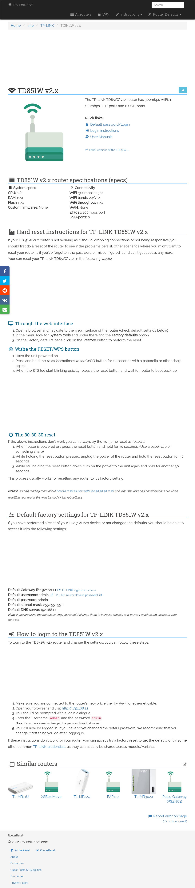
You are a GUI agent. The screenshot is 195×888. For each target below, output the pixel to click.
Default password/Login (107, 124)
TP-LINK (47, 25)
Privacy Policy (19, 882)
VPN (103, 14)
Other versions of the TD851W (107, 150)
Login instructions (102, 130)
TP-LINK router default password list (76, 595)
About (14, 856)
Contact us (17, 863)
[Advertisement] (97, 60)
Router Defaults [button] (164, 14)
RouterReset (21, 5)
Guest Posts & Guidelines (26, 869)
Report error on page (167, 818)
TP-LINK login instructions (76, 590)
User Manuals (99, 137)
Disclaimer (17, 876)
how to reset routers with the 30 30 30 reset (85, 491)
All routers (80, 14)
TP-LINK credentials (49, 747)
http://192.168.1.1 (75, 708)
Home (16, 25)
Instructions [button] (128, 14)
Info (31, 25)
